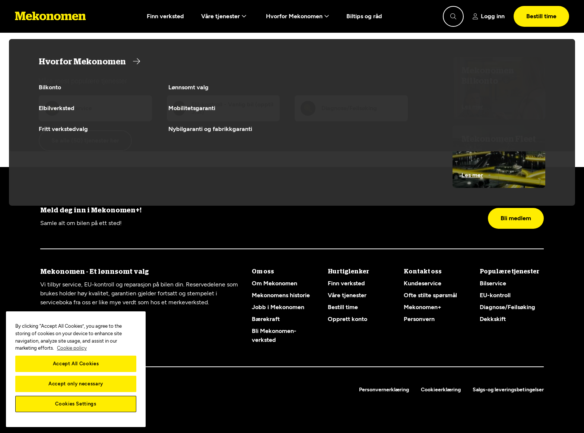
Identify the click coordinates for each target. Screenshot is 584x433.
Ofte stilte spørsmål (430, 295)
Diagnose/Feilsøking (507, 307)
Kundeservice (422, 283)
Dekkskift (493, 319)
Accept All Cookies (76, 363)
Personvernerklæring (384, 390)
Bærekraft (266, 319)
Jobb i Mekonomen (278, 307)
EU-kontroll (495, 295)
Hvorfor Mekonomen (297, 16)
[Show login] (489, 16)
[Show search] (453, 16)
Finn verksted (165, 16)
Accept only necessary (75, 384)
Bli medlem (516, 218)
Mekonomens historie (281, 295)
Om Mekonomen (274, 283)
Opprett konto (347, 319)
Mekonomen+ (422, 307)
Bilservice (493, 283)
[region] (76, 369)
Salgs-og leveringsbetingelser (508, 390)
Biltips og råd (364, 16)
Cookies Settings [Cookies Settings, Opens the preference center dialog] (75, 404)
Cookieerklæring (441, 390)
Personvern (419, 319)
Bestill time (541, 16)
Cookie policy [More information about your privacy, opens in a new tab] (72, 348)
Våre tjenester (224, 16)
